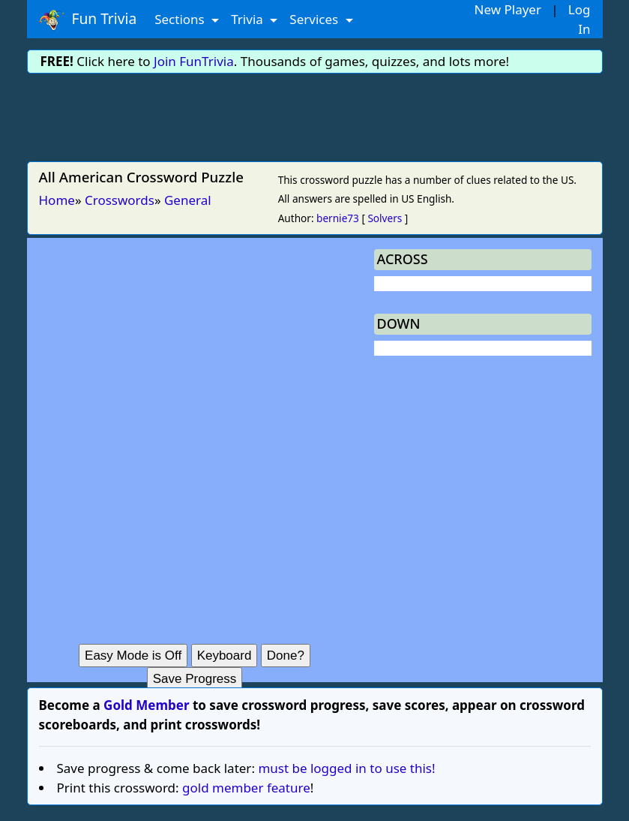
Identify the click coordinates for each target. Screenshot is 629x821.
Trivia (248, 19)
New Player (508, 9)
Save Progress (195, 679)
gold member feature (246, 787)
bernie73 (337, 218)
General (187, 200)
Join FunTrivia (194, 61)
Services (315, 19)
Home (57, 200)
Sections (181, 19)
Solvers (384, 218)
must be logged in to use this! (346, 768)
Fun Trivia (88, 19)
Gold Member (146, 705)
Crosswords (119, 200)
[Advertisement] (315, 115)
